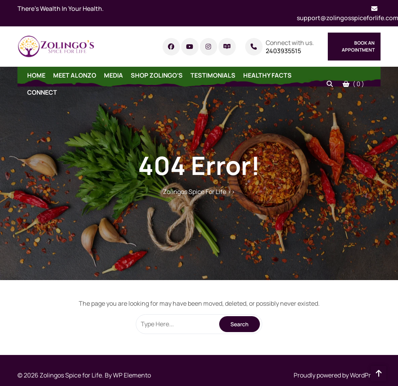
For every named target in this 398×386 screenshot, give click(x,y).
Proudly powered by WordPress (337, 375)
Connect (42, 92)
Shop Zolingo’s (157, 75)
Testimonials (212, 75)
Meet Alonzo (74, 75)
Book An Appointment (358, 46)
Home (36, 75)
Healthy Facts (267, 75)
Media (113, 75)
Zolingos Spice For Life (194, 191)
